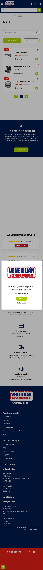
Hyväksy (21, 298)
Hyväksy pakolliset (21, 303)
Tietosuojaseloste (21, 293)
